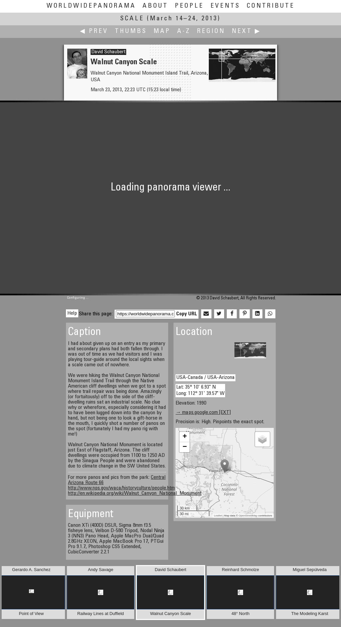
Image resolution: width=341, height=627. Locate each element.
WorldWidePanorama (91, 6)
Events (225, 6)
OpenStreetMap (248, 515)
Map (162, 31)
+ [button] (184, 437)
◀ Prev (94, 31)
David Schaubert (108, 52)
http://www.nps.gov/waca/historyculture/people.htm (121, 488)
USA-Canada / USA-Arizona (205, 377)
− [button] (184, 447)
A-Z (183, 31)
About (155, 6)
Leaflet (218, 515)
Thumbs (131, 31)
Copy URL (186, 314)
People (189, 6)
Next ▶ (246, 31)
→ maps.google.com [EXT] (203, 412)
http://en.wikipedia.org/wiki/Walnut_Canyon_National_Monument (134, 493)
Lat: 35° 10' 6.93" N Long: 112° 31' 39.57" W (200, 390)
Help (72, 313)
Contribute (271, 6)
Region (211, 31)
